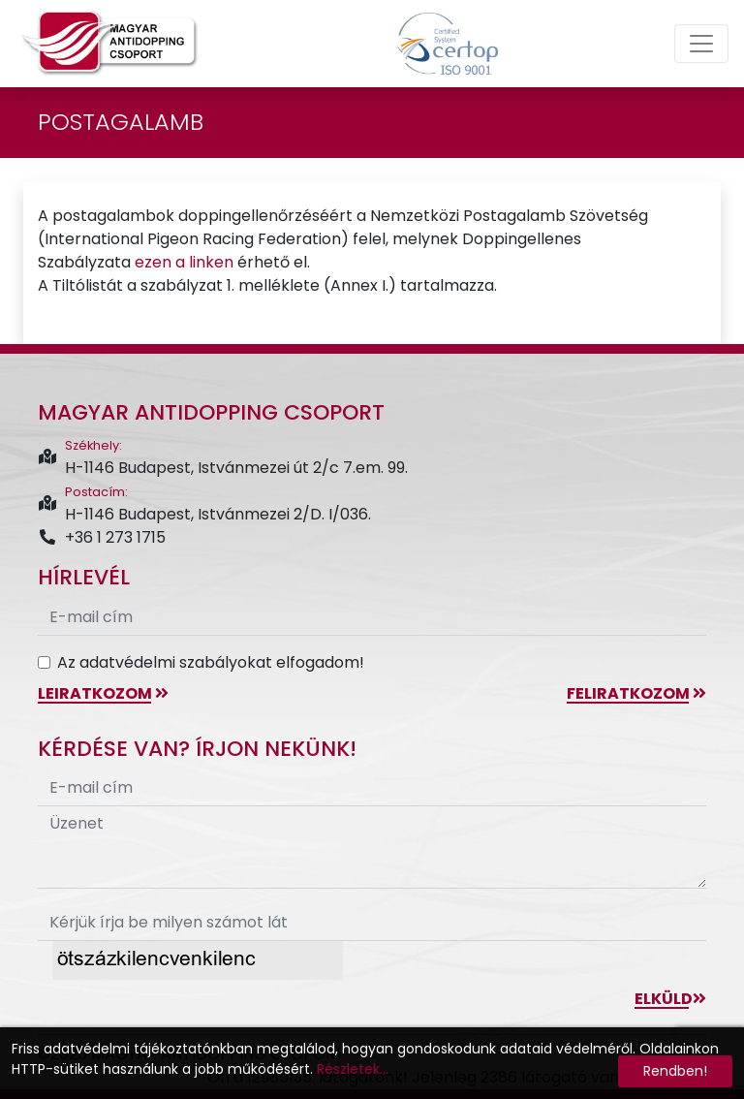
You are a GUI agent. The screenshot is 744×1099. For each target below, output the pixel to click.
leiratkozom (103, 693)
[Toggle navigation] (701, 43)
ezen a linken (184, 262)
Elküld (670, 999)
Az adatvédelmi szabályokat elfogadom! (210, 662)
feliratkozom (636, 693)
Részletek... (352, 1069)
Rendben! (675, 1071)
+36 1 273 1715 (102, 537)
